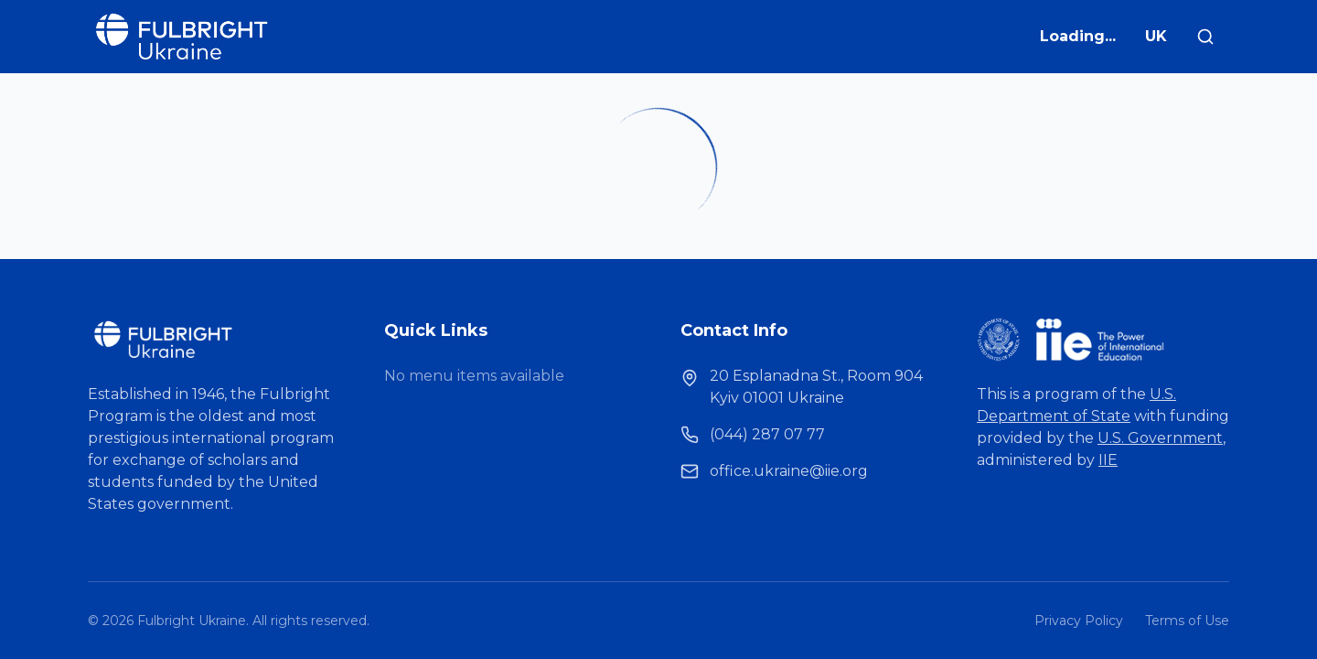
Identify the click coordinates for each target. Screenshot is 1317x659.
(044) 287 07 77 (767, 434)
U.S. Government (1160, 438)
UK (1156, 36)
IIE (1108, 460)
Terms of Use (1187, 620)
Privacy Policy (1078, 620)
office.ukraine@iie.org (789, 471)
